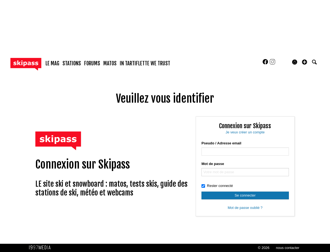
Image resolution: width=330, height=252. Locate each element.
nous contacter (287, 248)
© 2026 (263, 248)
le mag (52, 63)
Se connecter (245, 195)
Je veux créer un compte (245, 132)
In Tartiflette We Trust (145, 63)
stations (71, 63)
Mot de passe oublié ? (245, 208)
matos (109, 63)
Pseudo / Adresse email (221, 143)
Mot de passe (212, 164)
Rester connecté (217, 186)
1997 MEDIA (41, 247)
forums (92, 63)
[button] (304, 62)
